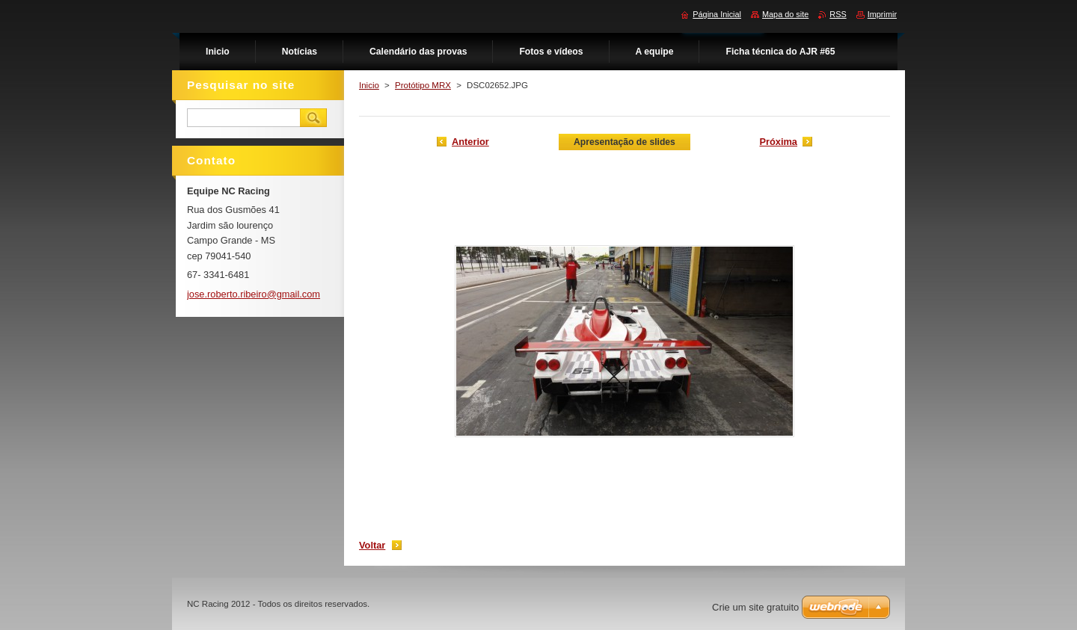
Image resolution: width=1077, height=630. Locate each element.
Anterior (470, 141)
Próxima (778, 141)
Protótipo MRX (423, 85)
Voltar (372, 545)
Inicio (369, 85)
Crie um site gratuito (755, 607)
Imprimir (882, 14)
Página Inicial (717, 14)
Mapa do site (785, 14)
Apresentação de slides (624, 142)
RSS (837, 14)
